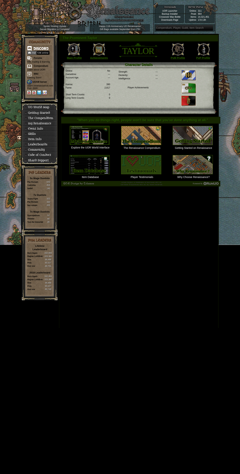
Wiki (36, 74)
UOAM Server (39, 82)
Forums (38, 58)
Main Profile (74, 57)
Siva (29, 260)
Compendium (41, 66)
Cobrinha (31, 185)
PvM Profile (178, 57)
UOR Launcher (169, 11)
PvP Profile (203, 57)
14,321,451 (203, 17)
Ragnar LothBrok (35, 256)
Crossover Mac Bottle (170, 17)
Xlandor (30, 219)
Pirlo (29, 263)
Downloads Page (169, 20)
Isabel (30, 188)
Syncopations (33, 215)
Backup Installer (170, 14)
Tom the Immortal (35, 222)
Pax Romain (32, 182)
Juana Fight (32, 199)
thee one (31, 266)
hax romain (32, 205)
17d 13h (202, 20)
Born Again (32, 253)
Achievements (99, 57)
